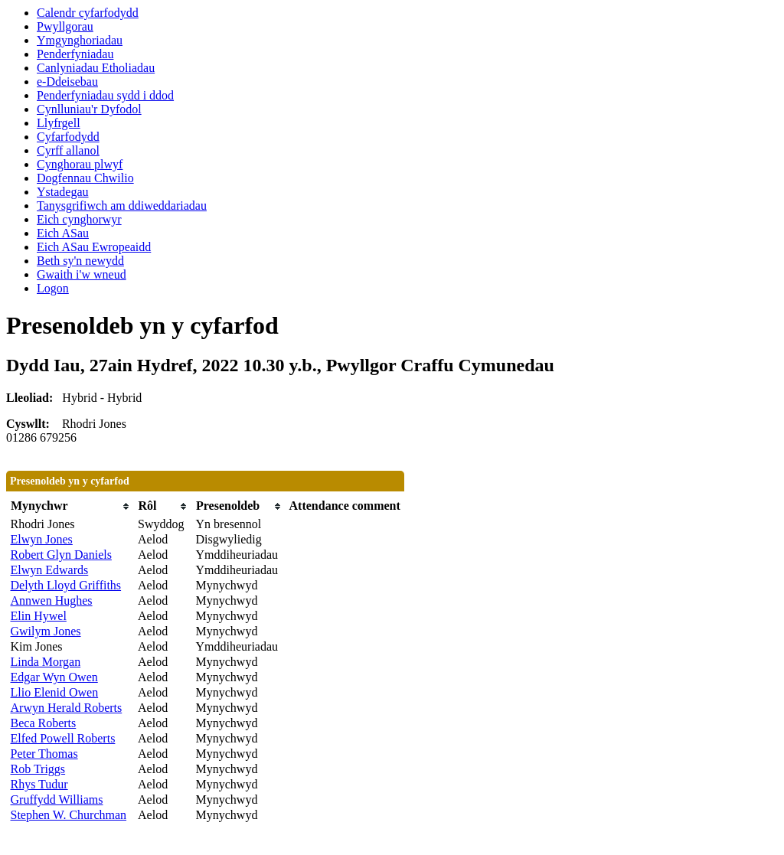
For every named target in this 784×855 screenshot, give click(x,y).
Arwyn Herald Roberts (66, 707)
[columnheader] (71, 506)
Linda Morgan (46, 661)
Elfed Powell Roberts (63, 738)
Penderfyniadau (75, 53)
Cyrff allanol (68, 150)
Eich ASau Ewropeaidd (94, 246)
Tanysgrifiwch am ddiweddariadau (122, 205)
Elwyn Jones (42, 539)
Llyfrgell (58, 122)
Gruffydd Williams (57, 799)
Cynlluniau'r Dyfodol (89, 109)
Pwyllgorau (65, 26)
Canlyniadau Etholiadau (96, 67)
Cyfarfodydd (68, 136)
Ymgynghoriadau (79, 40)
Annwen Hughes (52, 600)
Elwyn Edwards (50, 569)
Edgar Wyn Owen (54, 677)
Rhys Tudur (39, 784)
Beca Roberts (44, 722)
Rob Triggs (38, 768)
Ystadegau (63, 191)
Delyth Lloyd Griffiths (66, 585)
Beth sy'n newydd (80, 260)
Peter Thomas (44, 753)
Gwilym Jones (46, 631)
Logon (53, 288)
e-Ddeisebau (67, 81)
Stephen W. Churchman (69, 814)
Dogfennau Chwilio (85, 177)
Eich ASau (63, 233)
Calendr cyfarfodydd (88, 12)
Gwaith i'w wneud (81, 274)
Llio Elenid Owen (55, 692)
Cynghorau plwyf (79, 164)
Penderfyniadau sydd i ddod (105, 95)
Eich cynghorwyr (79, 219)
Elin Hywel (39, 615)
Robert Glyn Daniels (61, 554)
